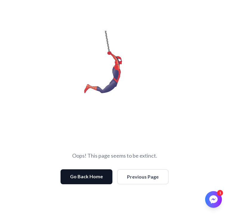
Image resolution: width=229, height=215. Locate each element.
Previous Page (143, 176)
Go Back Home (86, 176)
